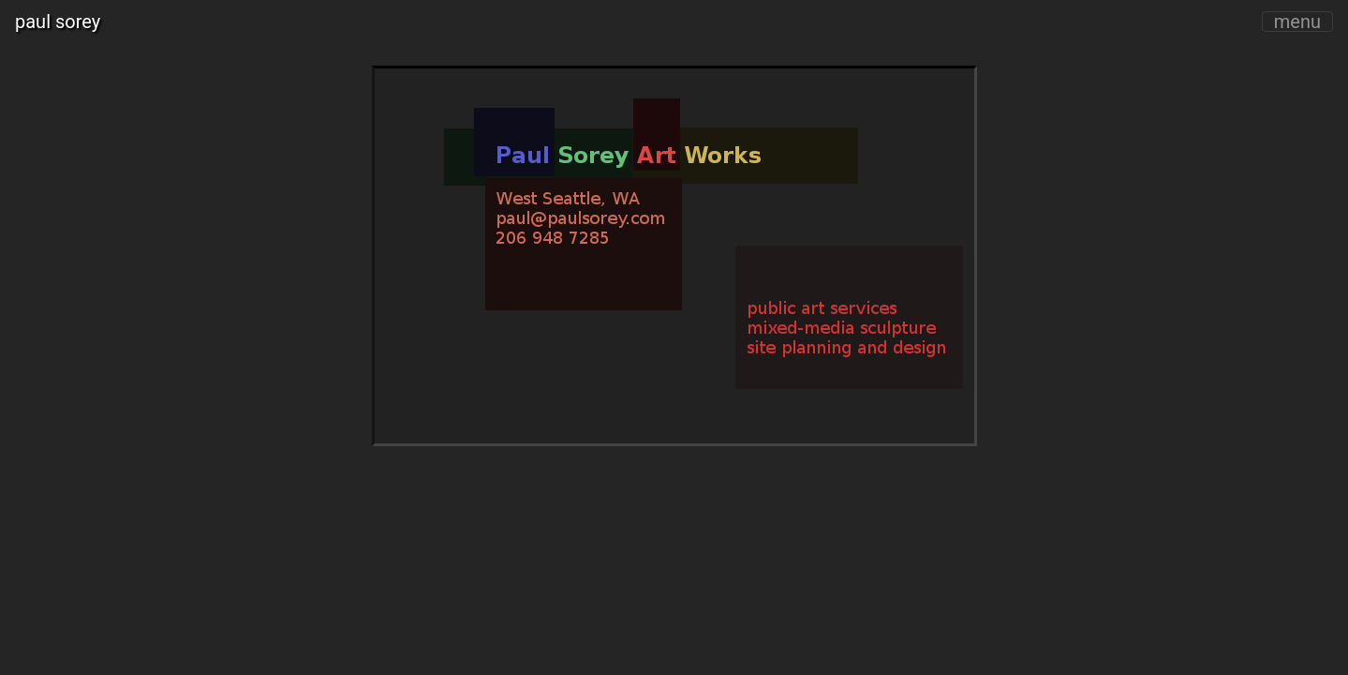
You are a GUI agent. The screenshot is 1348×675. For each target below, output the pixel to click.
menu (1297, 21)
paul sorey (57, 21)
